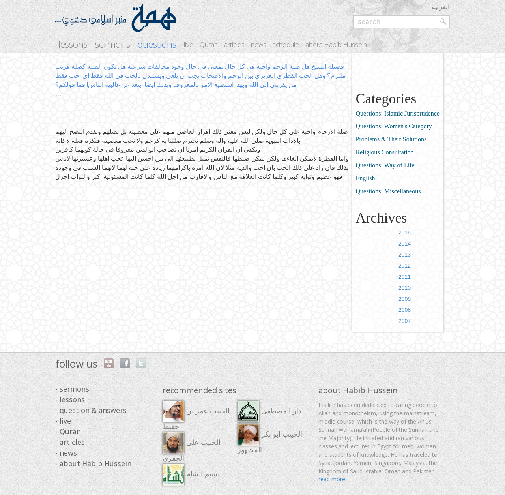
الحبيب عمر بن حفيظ (196, 416)
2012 (404, 265)
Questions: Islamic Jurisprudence (398, 113)
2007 (404, 321)
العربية (441, 6)
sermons (112, 44)
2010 (404, 288)
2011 (404, 277)
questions (157, 44)
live (188, 44)
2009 (404, 299)
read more (331, 479)
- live (63, 421)
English (365, 178)
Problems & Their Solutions (391, 139)
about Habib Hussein (336, 44)
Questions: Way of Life (385, 165)
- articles (70, 442)
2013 (404, 254)
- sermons (72, 389)
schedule (286, 44)
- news (66, 453)
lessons (73, 44)
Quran (209, 44)
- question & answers (91, 410)
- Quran (68, 431)
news (258, 44)
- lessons (70, 399)
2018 (404, 232)
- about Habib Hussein (93, 463)
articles (234, 44)
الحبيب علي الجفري (192, 447)
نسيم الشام (191, 475)
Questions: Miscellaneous (388, 191)
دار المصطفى (269, 411)
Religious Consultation (385, 152)
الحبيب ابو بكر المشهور (270, 439)
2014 (404, 243)
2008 (404, 310)
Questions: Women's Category (394, 126)
